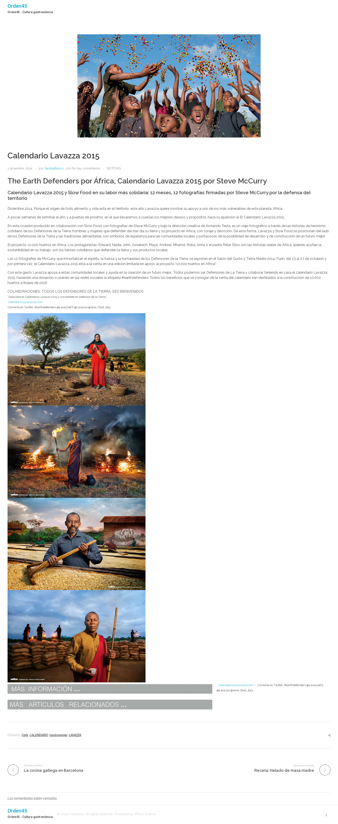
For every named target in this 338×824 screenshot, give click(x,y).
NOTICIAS (114, 168)
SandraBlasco (54, 168)
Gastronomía (58, 735)
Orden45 (17, 6)
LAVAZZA (75, 735)
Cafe (25, 735)
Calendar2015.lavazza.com (25, 302)
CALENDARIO (39, 735)
